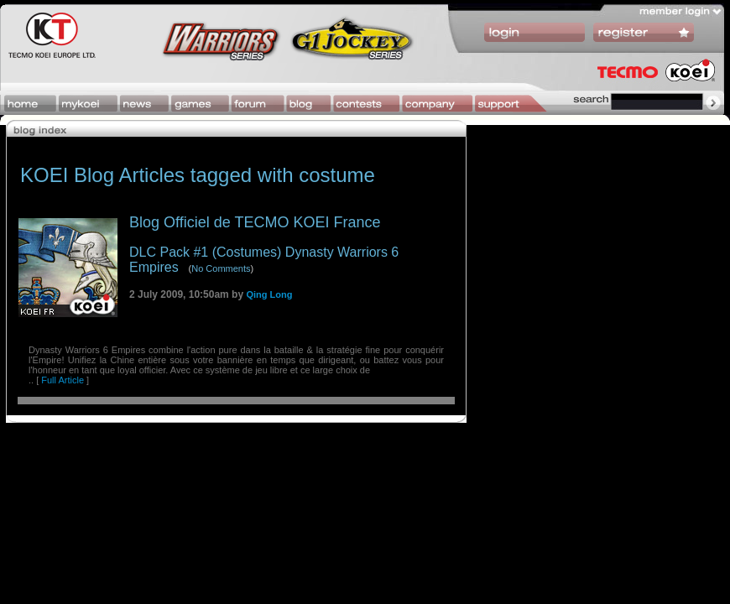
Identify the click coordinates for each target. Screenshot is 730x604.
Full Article (62, 380)
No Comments (220, 268)
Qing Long (269, 294)
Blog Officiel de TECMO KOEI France (254, 222)
